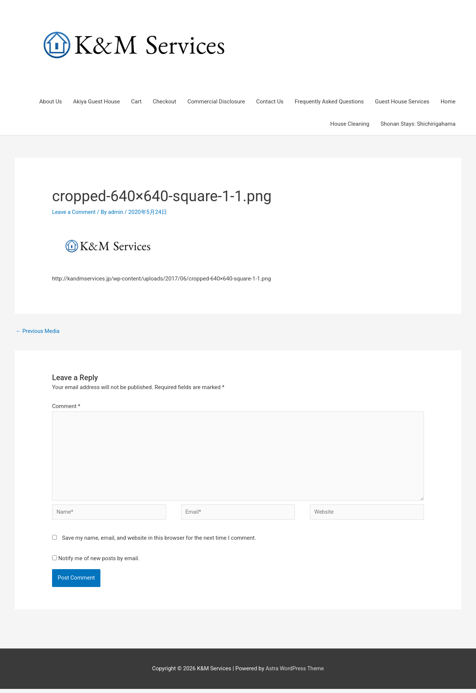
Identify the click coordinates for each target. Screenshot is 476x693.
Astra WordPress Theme (295, 672)
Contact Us (270, 102)
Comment (66, 407)
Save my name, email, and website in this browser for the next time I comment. (159, 542)
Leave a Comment (74, 212)
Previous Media (38, 331)
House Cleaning (349, 124)
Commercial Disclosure (216, 102)
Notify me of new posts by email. (98, 562)
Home (448, 102)
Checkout (164, 102)
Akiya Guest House (96, 102)
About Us (50, 102)
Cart (136, 102)
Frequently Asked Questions (329, 102)
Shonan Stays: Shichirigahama (418, 124)
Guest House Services (402, 102)
